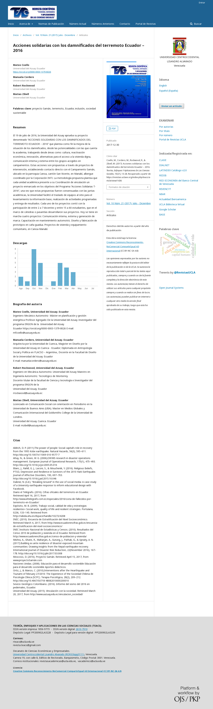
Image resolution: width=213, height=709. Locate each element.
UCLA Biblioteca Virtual (171, 204)
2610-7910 (81, 629)
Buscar (197, 23)
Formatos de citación (119, 187)
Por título (164, 131)
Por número (165, 135)
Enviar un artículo (172, 106)
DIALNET (164, 165)
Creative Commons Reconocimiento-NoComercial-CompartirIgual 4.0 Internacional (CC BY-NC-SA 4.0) (67, 671)
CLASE (162, 160)
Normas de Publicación (51, 23)
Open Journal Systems (171, 287)
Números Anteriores (103, 23)
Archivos (27, 35)
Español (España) (168, 90)
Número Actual (77, 23)
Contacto (125, 23)
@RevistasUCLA (184, 272)
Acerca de (25, 23)
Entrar (202, 2)
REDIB (162, 175)
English (163, 85)
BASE (162, 214)
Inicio (11, 23)
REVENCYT (165, 189)
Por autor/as (166, 126)
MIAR (162, 194)
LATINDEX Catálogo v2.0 (173, 170)
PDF (113, 128)
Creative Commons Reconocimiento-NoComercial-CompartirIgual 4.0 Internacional (125, 246)
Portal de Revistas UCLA (172, 139)
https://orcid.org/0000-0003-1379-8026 (32, 71)
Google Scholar (167, 209)
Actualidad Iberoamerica (172, 199)
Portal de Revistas (146, 23)
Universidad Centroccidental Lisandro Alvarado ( (39, 654)
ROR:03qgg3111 (74, 654)
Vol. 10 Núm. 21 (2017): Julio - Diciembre (55, 35)
